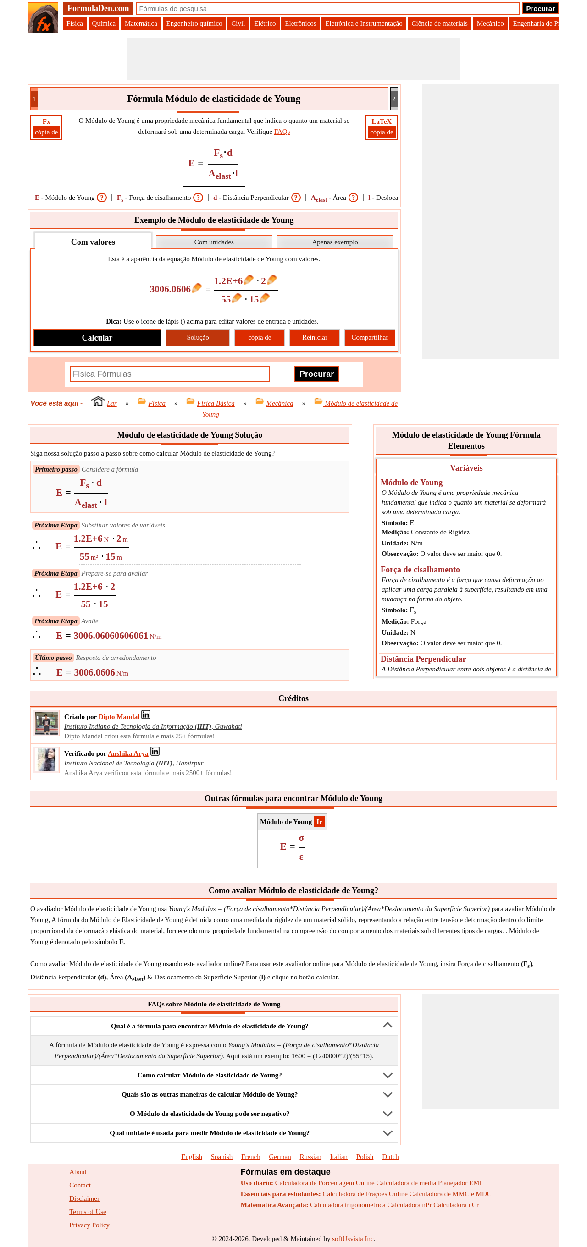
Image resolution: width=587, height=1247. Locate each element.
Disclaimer (84, 1198)
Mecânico (490, 23)
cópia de (46, 132)
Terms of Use (87, 1211)
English (191, 1156)
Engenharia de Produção (547, 23)
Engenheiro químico (194, 23)
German (280, 1156)
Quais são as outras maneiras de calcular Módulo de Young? (210, 1094)
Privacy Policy (89, 1225)
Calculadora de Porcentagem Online (325, 1183)
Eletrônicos (300, 23)
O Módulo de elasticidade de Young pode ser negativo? (209, 1113)
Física (74, 23)
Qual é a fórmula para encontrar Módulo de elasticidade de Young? (210, 1026)
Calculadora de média (407, 1183)
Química (104, 23)
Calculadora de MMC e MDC (451, 1194)
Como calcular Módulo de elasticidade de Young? (210, 1075)
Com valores (93, 242)
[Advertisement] (293, 59)
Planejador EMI (460, 1183)
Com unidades (214, 242)
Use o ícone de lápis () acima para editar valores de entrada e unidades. (212, 321)
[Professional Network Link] (119, 716)
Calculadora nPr (409, 1205)
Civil (238, 23)
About (78, 1172)
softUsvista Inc (352, 1238)
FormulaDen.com (98, 8)
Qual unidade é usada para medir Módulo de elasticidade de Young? (210, 1133)
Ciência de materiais (439, 23)
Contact (80, 1185)
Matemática (141, 23)
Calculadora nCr (456, 1205)
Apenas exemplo (335, 242)
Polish (365, 1156)
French (250, 1156)
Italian (339, 1156)
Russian (311, 1156)
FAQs (282, 131)
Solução (198, 337)
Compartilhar (370, 337)
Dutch (390, 1156)
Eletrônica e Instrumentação (363, 23)
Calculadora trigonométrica (348, 1205)
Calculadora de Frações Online (365, 1194)
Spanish (222, 1156)
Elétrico (265, 23)
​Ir (319, 821)
